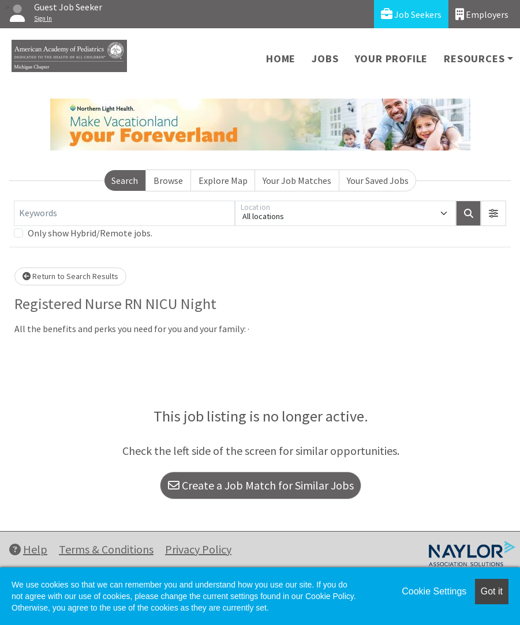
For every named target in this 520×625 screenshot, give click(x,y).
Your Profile (391, 58)
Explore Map (223, 180)
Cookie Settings (434, 591)
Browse (168, 180)
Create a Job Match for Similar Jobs (261, 485)
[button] (493, 213)
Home (280, 58)
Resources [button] (474, 58)
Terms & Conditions (106, 549)
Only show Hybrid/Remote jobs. (90, 233)
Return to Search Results (70, 276)
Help (28, 549)
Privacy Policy (198, 549)
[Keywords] (124, 213)
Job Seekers (411, 14)
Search (124, 180)
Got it (492, 591)
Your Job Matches (297, 180)
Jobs (325, 58)
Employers (481, 14)
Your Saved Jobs (378, 180)
